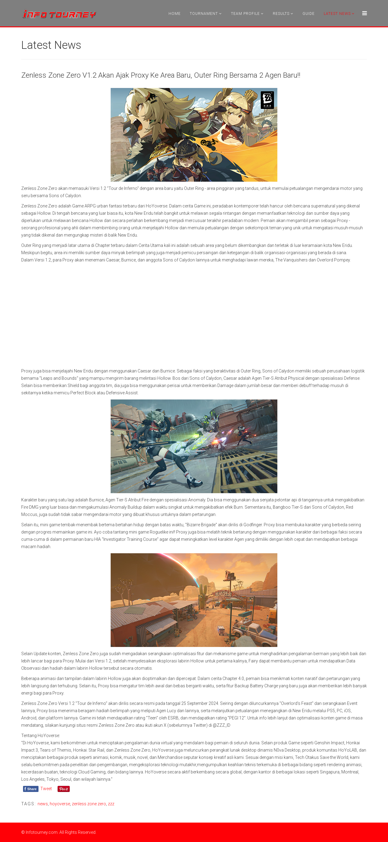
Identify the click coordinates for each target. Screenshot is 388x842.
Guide (309, 14)
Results (281, 14)
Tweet (46, 788)
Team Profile (245, 14)
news (43, 803)
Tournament (204, 14)
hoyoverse (60, 803)
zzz (111, 803)
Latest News (337, 14)
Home (175, 14)
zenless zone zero (89, 803)
